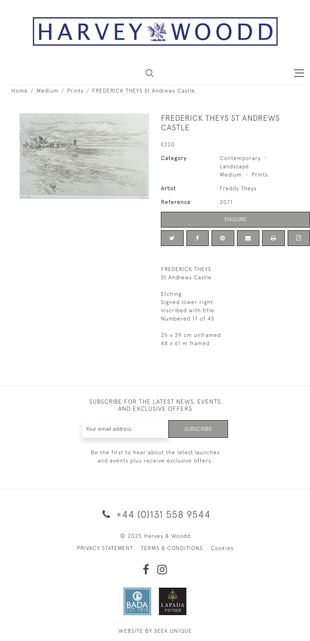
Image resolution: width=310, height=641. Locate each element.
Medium (47, 90)
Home (19, 90)
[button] (149, 73)
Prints (75, 90)
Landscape (234, 166)
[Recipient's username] (125, 429)
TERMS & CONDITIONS (172, 548)
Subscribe (198, 429)
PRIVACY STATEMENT (105, 548)
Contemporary (240, 158)
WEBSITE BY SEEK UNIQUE (155, 631)
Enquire (235, 219)
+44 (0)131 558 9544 (155, 514)
